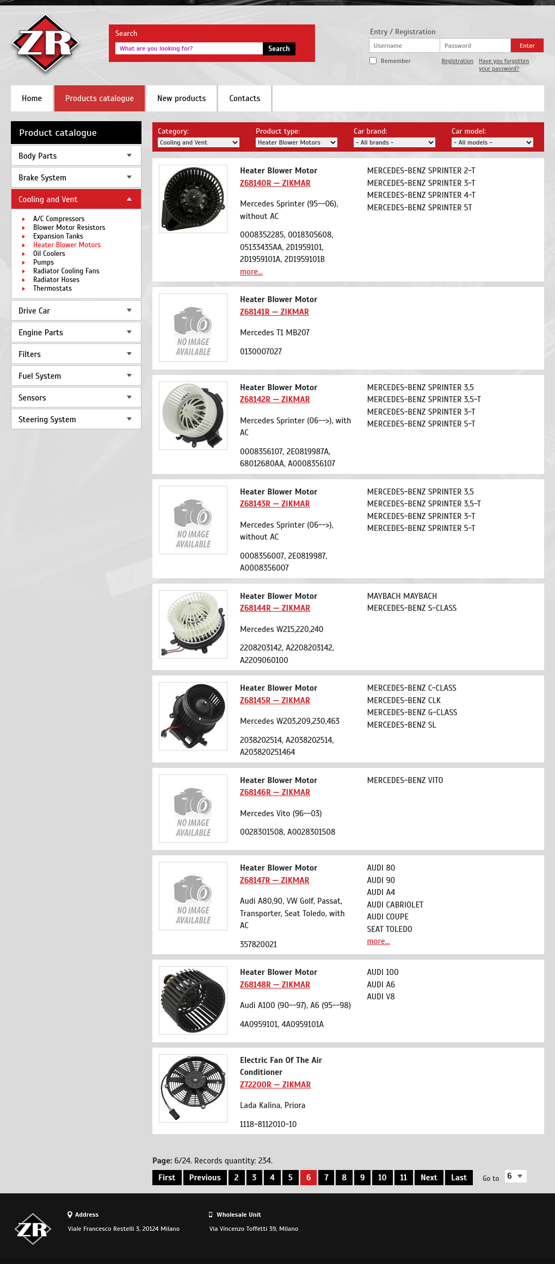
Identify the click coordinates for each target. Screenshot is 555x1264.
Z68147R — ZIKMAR (275, 880)
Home (32, 98)
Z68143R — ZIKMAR (275, 504)
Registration (457, 61)
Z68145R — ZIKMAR (275, 700)
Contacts (244, 98)
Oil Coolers (49, 253)
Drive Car (34, 311)
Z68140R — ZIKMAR (275, 183)
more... (251, 272)
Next (429, 1177)
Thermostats (52, 288)
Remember (396, 61)
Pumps (43, 262)
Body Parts (37, 156)
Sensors (32, 398)
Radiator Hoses (56, 280)
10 (382, 1177)
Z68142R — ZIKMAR (275, 399)
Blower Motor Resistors (69, 227)
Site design (483, 1229)
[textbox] (189, 48)
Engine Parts (40, 332)
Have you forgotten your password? (504, 64)
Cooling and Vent (48, 199)
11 (403, 1177)
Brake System (42, 178)
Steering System (47, 419)
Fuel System (39, 376)
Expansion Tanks (58, 236)
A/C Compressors (59, 219)
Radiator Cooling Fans (66, 271)
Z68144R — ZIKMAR (275, 608)
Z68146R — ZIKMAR (275, 792)
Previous (205, 1177)
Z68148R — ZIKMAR (275, 985)
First (167, 1177)
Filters (29, 354)
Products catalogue (99, 98)
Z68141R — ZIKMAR (274, 312)
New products (181, 98)
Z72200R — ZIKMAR (275, 1085)
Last (459, 1177)
